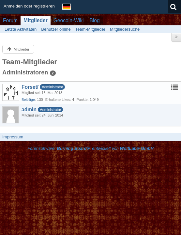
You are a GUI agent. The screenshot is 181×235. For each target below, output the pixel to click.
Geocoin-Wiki (68, 20)
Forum (10, 20)
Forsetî (30, 87)
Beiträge (28, 100)
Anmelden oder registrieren (29, 6)
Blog (94, 20)
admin (29, 109)
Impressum (12, 136)
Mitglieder (35, 20)
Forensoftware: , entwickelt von (90, 148)
